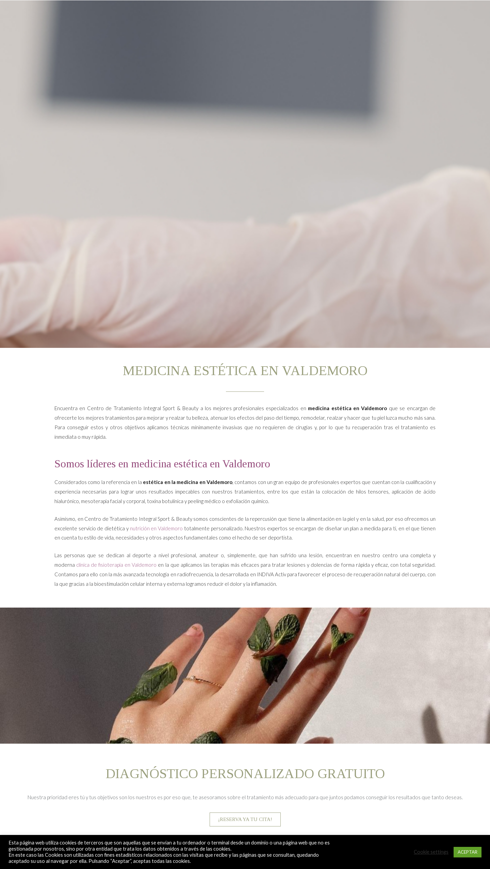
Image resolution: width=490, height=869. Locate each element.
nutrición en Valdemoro (156, 528)
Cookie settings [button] (431, 852)
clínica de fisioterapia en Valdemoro (116, 565)
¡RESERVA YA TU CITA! (245, 819)
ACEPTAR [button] (467, 852)
